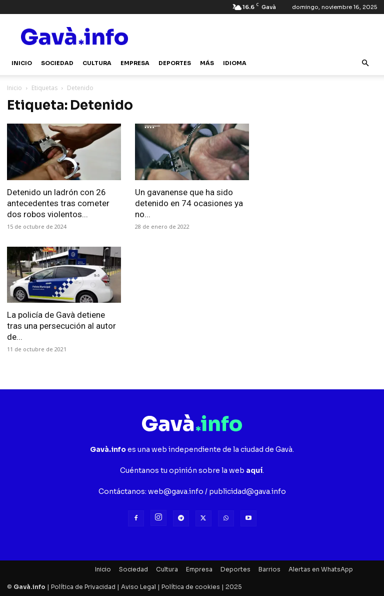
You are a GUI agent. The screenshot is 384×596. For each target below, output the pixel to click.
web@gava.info (176, 491)
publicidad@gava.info (247, 491)
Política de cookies (191, 586)
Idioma (234, 63)
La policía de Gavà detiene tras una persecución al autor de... (61, 326)
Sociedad (57, 63)
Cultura (97, 63)
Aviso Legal (138, 586)
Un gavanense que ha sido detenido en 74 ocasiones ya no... (189, 203)
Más (207, 63)
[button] (365, 63)
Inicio (22, 63)
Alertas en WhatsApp (320, 569)
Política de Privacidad (83, 586)
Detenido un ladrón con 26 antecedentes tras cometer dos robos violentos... (58, 203)
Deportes (174, 63)
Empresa (135, 63)
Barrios (269, 569)
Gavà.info (30, 586)
